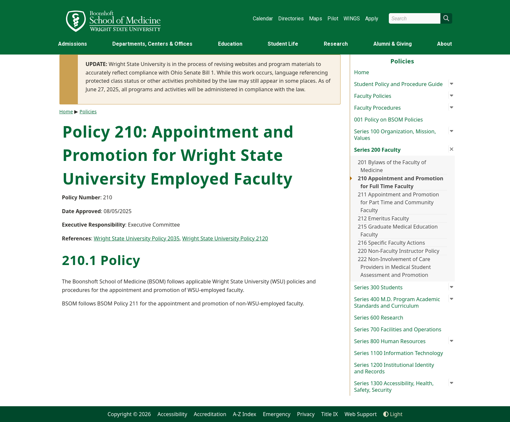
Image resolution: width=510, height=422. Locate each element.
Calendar (263, 18)
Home (361, 72)
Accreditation (210, 414)
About (444, 44)
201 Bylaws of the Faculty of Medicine (392, 166)
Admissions (72, 44)
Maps (315, 18)
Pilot (332, 18)
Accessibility (172, 414)
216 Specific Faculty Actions (391, 242)
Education (230, 44)
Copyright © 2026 (129, 414)
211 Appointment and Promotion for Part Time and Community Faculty (398, 202)
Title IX (329, 414)
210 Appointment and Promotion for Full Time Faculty (400, 182)
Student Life (283, 44)
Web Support (360, 414)
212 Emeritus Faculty (383, 218)
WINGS (352, 18)
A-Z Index (244, 414)
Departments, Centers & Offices (152, 44)
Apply (371, 18)
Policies (88, 111)
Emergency (276, 414)
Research (336, 44)
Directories (291, 18)
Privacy (306, 414)
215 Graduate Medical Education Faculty (398, 230)
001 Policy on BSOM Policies (388, 119)
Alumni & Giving (392, 44)
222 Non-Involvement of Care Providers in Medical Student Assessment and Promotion (394, 266)
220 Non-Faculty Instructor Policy (398, 251)
